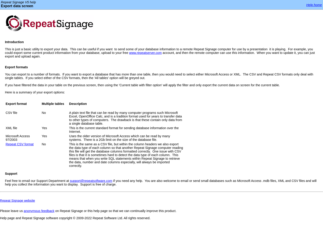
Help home (314, 5)
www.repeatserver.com (145, 53)
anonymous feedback (39, 211)
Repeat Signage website (17, 200)
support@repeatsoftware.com (91, 181)
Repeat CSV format (20, 144)
